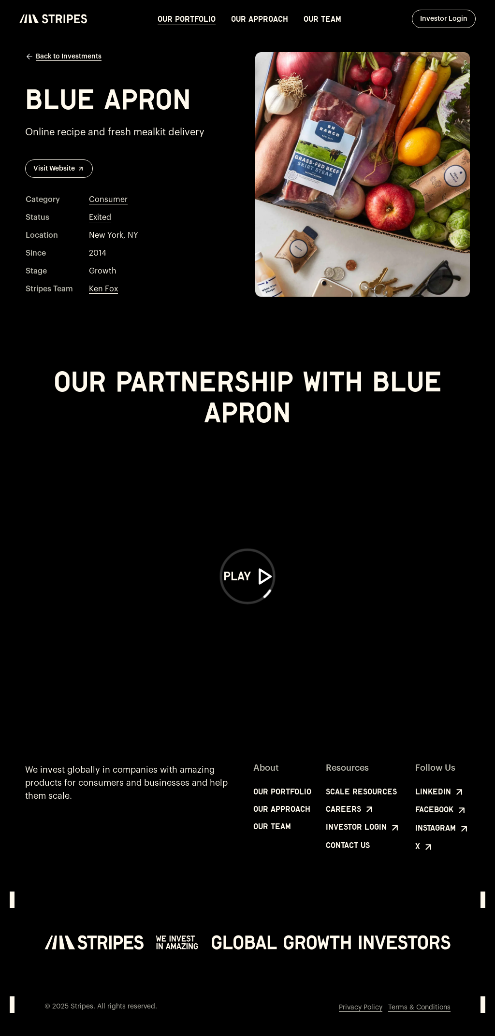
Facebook (441, 810)
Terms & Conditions (419, 1007)
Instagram (442, 829)
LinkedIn (440, 792)
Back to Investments (63, 56)
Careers (350, 809)
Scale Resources (361, 791)
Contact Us (348, 845)
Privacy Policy (360, 1007)
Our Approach (259, 19)
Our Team (322, 19)
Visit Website (59, 169)
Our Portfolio (187, 19)
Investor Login (448, 18)
